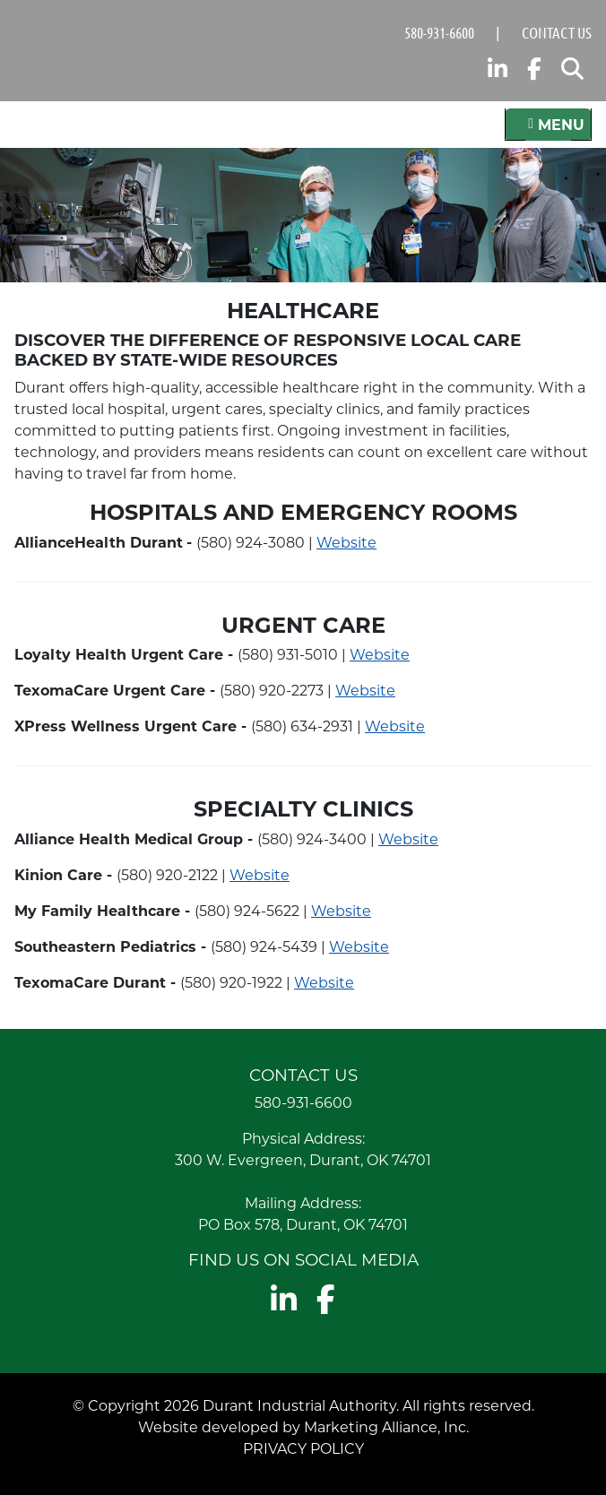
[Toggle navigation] (548, 124)
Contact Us (557, 32)
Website (346, 541)
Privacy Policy (303, 1448)
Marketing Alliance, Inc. (386, 1426)
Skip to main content (0, 15)
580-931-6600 (439, 32)
